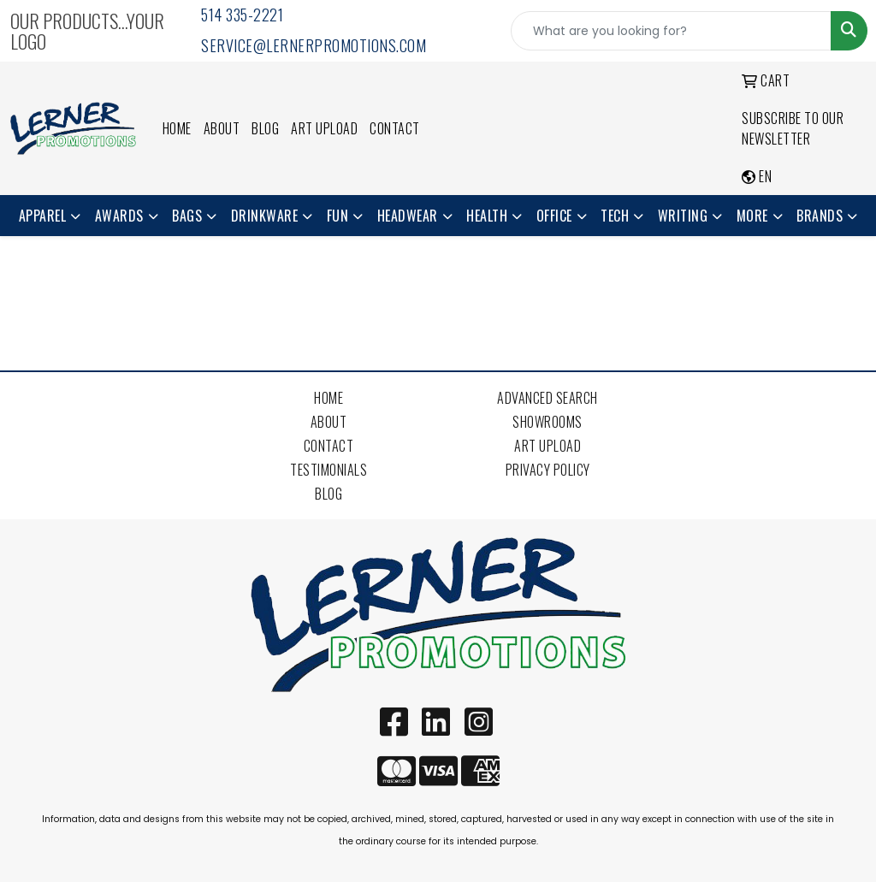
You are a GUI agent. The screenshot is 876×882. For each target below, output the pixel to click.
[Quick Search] (671, 30)
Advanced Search (547, 398)
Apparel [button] (43, 215)
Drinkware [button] (265, 215)
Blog (265, 128)
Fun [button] (338, 215)
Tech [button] (615, 215)
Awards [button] (119, 215)
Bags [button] (187, 215)
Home (177, 128)
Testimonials (328, 469)
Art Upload (324, 128)
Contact (395, 128)
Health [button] (486, 215)
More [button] (752, 215)
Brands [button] (819, 215)
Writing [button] (683, 215)
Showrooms (547, 421)
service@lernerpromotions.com (313, 45)
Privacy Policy (548, 469)
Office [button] (554, 215)
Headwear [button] (407, 215)
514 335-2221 (242, 14)
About (222, 128)
